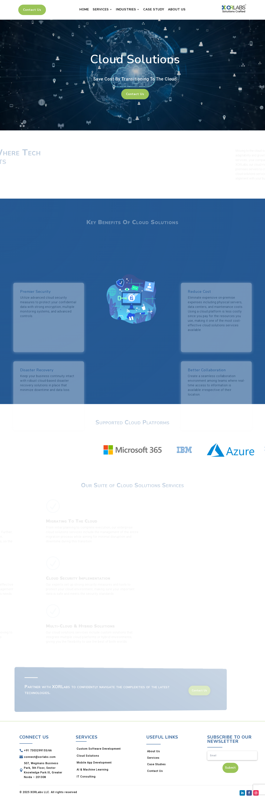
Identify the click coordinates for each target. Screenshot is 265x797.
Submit (230, 768)
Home (84, 9)
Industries (126, 9)
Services (101, 9)
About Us (177, 9)
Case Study (153, 9)
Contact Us (32, 10)
